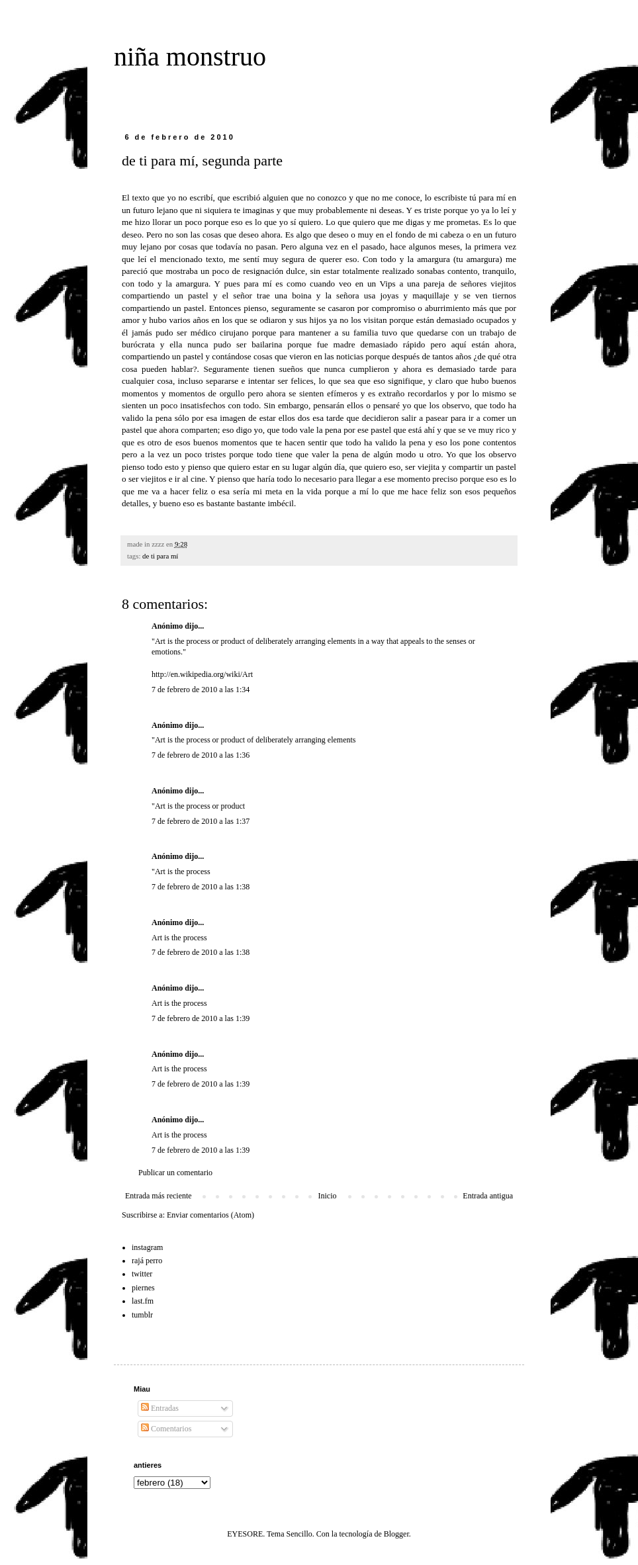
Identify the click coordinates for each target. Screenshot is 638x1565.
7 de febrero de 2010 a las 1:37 (201, 821)
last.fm (143, 1301)
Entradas (160, 1408)
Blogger (396, 1534)
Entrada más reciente (158, 1195)
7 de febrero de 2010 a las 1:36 (201, 755)
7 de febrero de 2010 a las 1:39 (201, 1018)
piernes (143, 1287)
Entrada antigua (488, 1195)
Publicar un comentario (175, 1172)
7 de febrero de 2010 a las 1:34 (201, 689)
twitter (142, 1273)
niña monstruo (190, 56)
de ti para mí (160, 556)
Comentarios (166, 1428)
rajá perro (147, 1260)
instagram (147, 1247)
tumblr (142, 1314)
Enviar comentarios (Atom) (210, 1215)
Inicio (327, 1195)
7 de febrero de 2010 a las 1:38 (201, 886)
